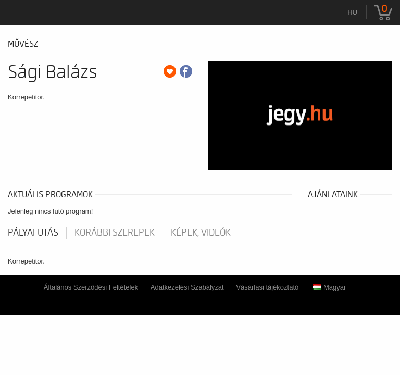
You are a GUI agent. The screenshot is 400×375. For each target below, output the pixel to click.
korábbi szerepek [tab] (114, 233)
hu (352, 12)
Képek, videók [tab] (201, 233)
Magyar (329, 287)
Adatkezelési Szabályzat (187, 287)
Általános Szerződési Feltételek (91, 287)
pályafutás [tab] (33, 233)
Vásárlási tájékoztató (267, 287)
